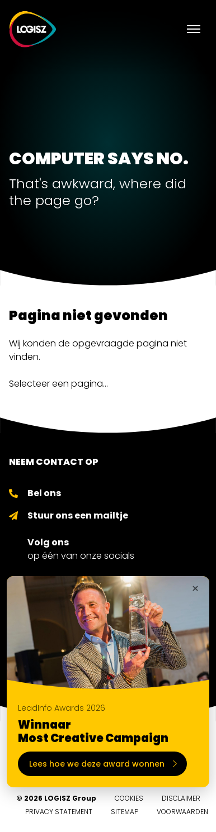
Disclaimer (181, 798)
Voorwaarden (182, 811)
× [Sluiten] (195, 589)
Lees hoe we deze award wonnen (103, 763)
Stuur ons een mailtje (77, 515)
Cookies (129, 798)
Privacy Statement (58, 811)
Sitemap (124, 811)
